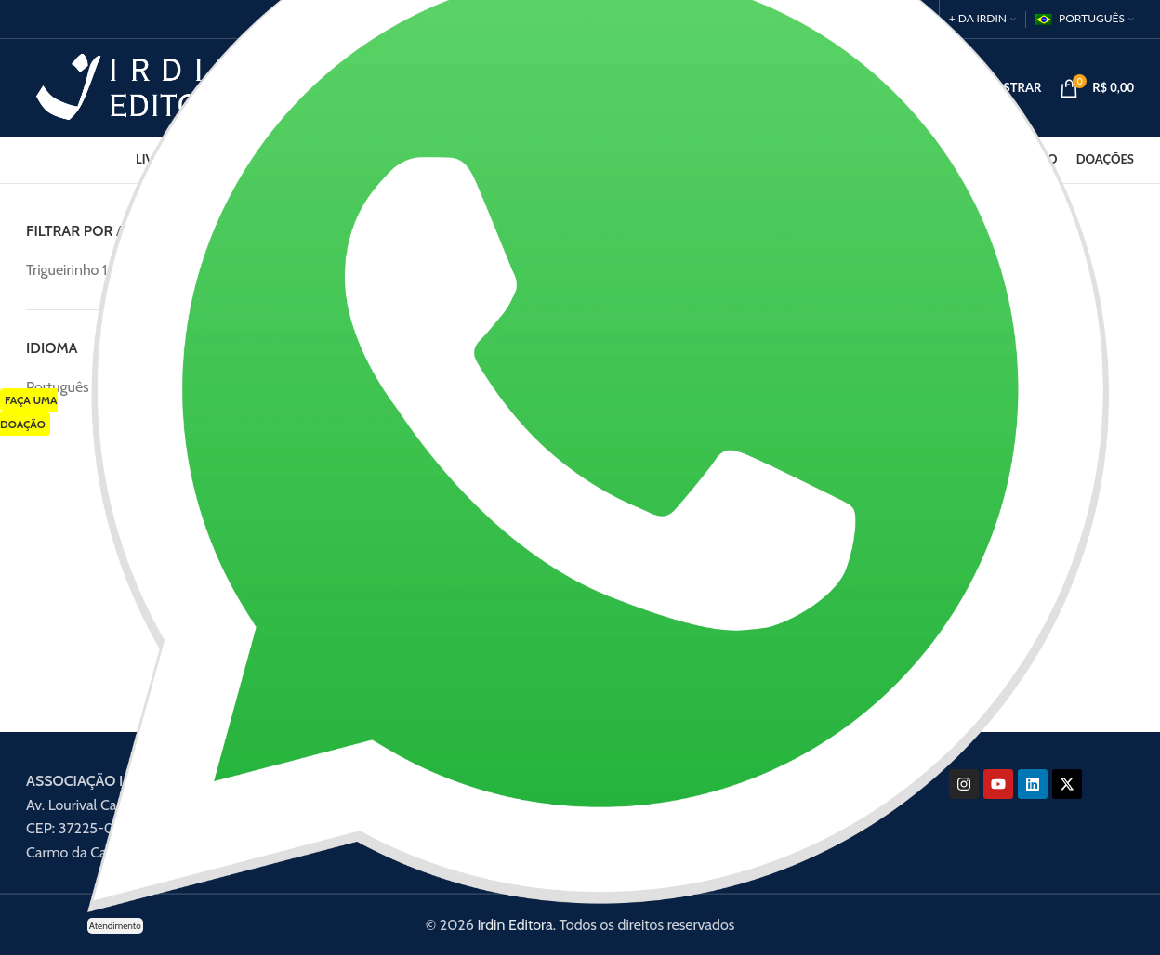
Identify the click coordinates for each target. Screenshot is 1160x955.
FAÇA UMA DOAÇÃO (29, 412)
